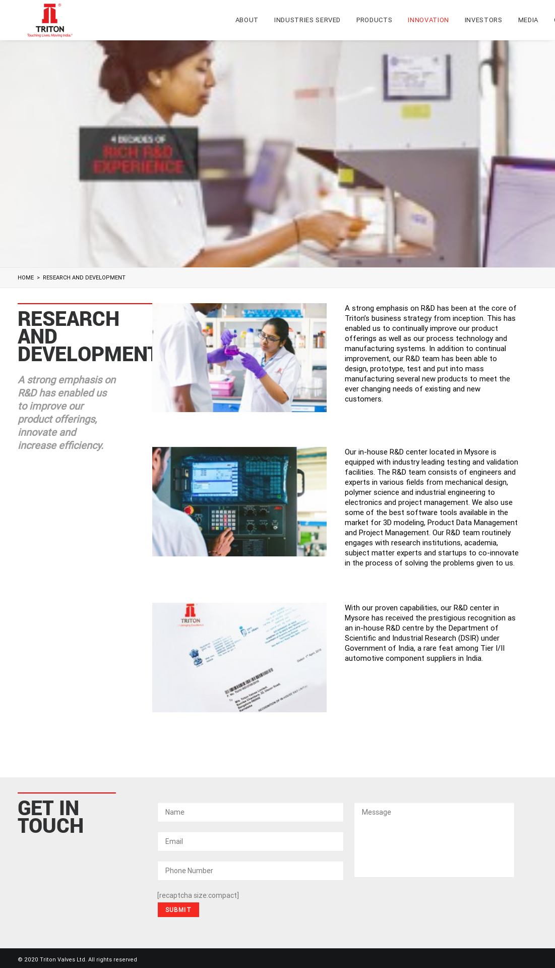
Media (528, 20)
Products (374, 20)
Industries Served (307, 20)
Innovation (428, 20)
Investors (484, 20)
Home (26, 277)
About (247, 20)
